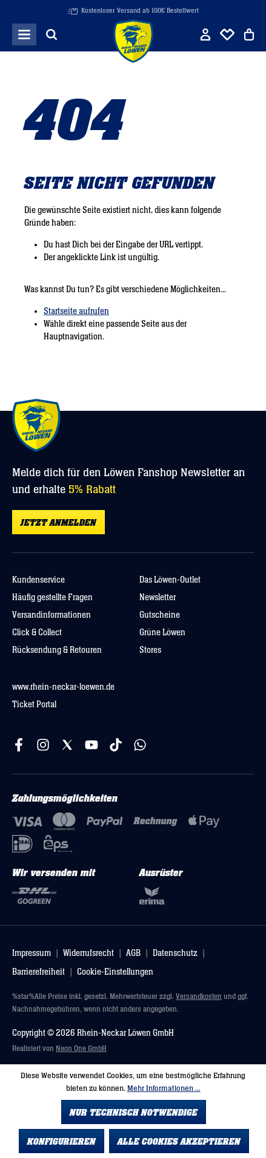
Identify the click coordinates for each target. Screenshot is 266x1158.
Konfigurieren (61, 1142)
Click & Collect (37, 632)
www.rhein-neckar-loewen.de (63, 687)
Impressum (31, 953)
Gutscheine (159, 615)
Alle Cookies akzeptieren (179, 1142)
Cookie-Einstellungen (115, 971)
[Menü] (24, 34)
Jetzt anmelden (58, 523)
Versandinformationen (51, 615)
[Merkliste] (227, 34)
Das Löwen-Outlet (170, 579)
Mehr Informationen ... (164, 1088)
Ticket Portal (34, 704)
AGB (133, 953)
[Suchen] (51, 34)
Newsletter (157, 597)
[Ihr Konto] (205, 34)
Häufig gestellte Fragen (52, 597)
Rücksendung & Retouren (57, 650)
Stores (150, 650)
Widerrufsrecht (88, 953)
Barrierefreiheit (38, 971)
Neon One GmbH (81, 1049)
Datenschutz (175, 953)
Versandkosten (199, 997)
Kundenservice (38, 579)
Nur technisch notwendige (134, 1112)
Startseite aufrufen (76, 311)
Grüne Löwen (162, 632)
